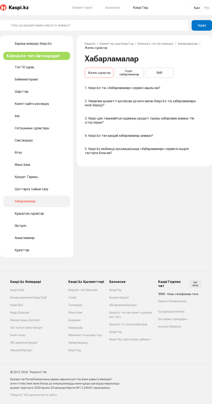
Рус (207, 8)
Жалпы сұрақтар (99, 72)
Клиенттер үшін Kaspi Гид (117, 43)
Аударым (74, 320)
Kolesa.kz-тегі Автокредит (156, 43)
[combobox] (98, 25)
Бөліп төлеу (17, 335)
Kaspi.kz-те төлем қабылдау (128, 324)
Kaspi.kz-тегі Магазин (83, 290)
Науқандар (75, 327)
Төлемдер (75, 305)
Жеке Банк (75, 312)
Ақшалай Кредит (21, 350)
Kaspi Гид (74, 350)
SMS (159, 72)
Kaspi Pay (115, 290)
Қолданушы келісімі (171, 311)
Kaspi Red (16, 305)
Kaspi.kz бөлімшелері (172, 301)
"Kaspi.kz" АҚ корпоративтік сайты (33, 394)
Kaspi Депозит (20, 312)
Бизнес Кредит (119, 297)
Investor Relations (169, 326)
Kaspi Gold (17, 290)
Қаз (197, 8)
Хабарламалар (188, 43)
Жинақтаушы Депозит (25, 320)
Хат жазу (195, 284)
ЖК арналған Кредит (24, 342)
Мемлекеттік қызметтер (85, 335)
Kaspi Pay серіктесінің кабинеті (130, 339)
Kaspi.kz (90, 43)
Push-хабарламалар (129, 73)
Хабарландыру (78, 342)
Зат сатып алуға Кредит (26, 327)
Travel (72, 297)
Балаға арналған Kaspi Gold (28, 297)
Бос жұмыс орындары (172, 319)
